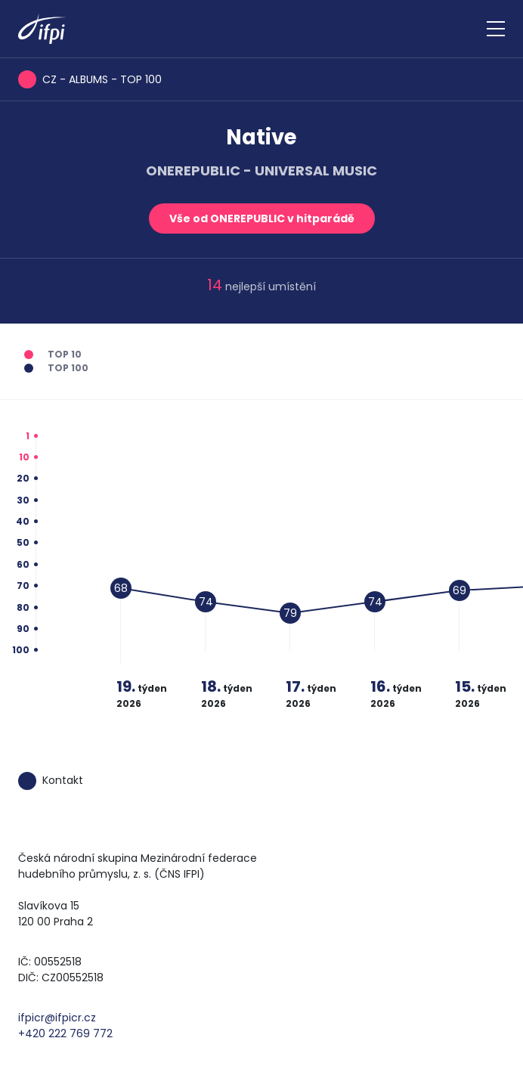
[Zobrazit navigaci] (496, 28)
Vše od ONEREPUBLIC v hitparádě (261, 218)
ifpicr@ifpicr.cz (57, 1017)
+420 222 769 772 (65, 1033)
